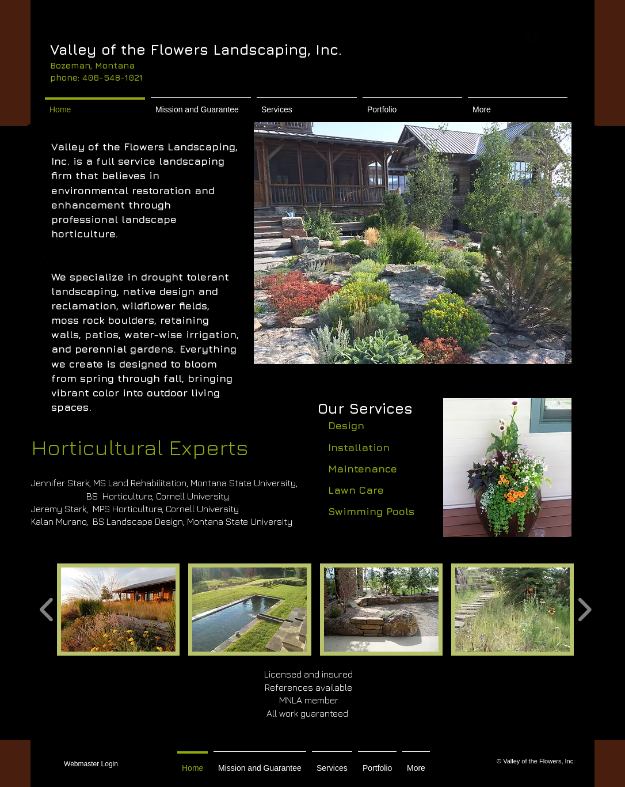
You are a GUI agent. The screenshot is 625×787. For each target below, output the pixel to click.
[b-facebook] (531, 36)
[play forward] (584, 609)
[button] (412, 243)
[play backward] (47, 609)
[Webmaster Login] (91, 764)
